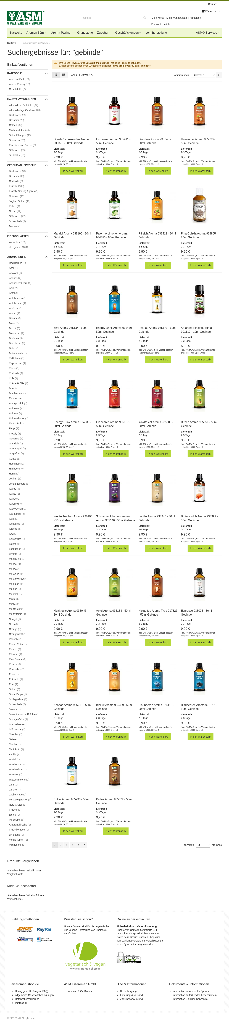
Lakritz (17, 543)
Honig (17, 473)
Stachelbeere (21, 724)
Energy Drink (21, 403)
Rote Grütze (20, 804)
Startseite (12, 43)
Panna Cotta (21, 644)
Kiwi (16, 533)
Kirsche (18, 528)
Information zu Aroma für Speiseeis (192, 991)
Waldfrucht (20, 764)
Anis (16, 287)
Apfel (16, 292)
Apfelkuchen (20, 298)
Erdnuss (18, 413)
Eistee (17, 814)
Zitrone (18, 789)
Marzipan (19, 583)
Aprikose (18, 308)
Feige (17, 428)
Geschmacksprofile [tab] (21, 165)
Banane (18, 318)
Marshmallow (21, 578)
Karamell (19, 503)
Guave (17, 458)
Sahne (17, 689)
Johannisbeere (22, 483)
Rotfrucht (19, 679)
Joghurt (18, 478)
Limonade (19, 834)
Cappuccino (20, 363)
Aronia (17, 313)
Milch (17, 598)
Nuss (16, 624)
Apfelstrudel (20, 303)
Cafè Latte (19, 358)
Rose (17, 674)
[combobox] (115, 17)
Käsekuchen (20, 508)
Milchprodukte (22, 130)
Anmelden (195, 17)
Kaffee (17, 206)
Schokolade (20, 221)
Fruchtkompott (22, 829)
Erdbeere (19, 408)
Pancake (18, 638)
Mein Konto (157, 17)
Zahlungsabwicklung (131, 999)
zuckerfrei (20, 242)
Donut (17, 388)
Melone (18, 588)
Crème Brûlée (21, 383)
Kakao (17, 493)
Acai (16, 267)
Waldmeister (21, 769)
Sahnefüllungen (23, 135)
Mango (17, 568)
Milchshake (20, 844)
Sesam (18, 709)
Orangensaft (20, 634)
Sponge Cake (21, 719)
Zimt (16, 784)
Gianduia (19, 443)
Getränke (19, 196)
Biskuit (17, 328)
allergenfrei (21, 247)
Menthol (18, 593)
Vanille (18, 754)
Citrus (17, 368)
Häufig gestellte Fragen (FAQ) (31, 991)
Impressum (21, 1002)
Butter (17, 348)
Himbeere (19, 468)
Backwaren (20, 115)
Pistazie (18, 664)
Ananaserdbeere (23, 282)
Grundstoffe (20, 89)
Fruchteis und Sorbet (25, 145)
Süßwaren (20, 150)
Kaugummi (20, 513)
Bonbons (19, 338)
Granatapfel (20, 448)
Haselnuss (19, 463)
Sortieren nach (181, 75)
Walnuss (18, 774)
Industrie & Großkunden (81, 991)
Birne (17, 323)
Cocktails (19, 181)
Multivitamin (20, 613)
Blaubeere (19, 333)
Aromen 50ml (22, 79)
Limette (18, 553)
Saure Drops (21, 694)
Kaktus (17, 498)
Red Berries (20, 262)
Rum (16, 684)
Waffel (17, 759)
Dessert (18, 226)
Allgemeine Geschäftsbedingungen (34, 995)
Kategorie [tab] (14, 73)
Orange (18, 629)
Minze (17, 603)
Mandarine (19, 558)
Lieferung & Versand (131, 995)
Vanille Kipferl (21, 839)
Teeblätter (20, 155)
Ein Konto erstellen (161, 24)
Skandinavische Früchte (27, 714)
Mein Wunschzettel (176, 17)
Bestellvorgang (128, 991)
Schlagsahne (21, 699)
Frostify (18, 433)
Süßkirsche (20, 729)
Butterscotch (21, 353)
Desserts (19, 120)
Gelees (18, 124)
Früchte (19, 186)
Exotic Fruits (20, 423)
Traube (18, 744)
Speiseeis (20, 140)
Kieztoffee (19, 523)
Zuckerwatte (20, 794)
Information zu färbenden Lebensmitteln (195, 995)
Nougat (18, 619)
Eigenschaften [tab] (18, 236)
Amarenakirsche (23, 824)
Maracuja (19, 573)
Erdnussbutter (21, 418)
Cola (16, 378)
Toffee (17, 739)
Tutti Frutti (19, 749)
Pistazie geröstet (23, 799)
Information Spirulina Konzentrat (190, 999)
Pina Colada (20, 659)
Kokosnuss (20, 538)
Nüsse (18, 211)
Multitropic (19, 819)
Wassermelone (22, 779)
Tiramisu (18, 734)
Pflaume (18, 654)
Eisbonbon (19, 398)
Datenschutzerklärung (27, 999)
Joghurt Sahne (22, 201)
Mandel (18, 563)
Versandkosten (81, 161)
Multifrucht (19, 608)
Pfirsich (18, 649)
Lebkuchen (20, 548)
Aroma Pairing (22, 84)
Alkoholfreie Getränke (26, 105)
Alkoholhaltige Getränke (28, 110)
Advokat (18, 273)
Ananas (18, 278)
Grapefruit (19, 453)
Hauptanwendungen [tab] (21, 99)
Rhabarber (19, 669)
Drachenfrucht (21, 393)
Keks (16, 518)
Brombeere (20, 343)
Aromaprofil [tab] (16, 256)
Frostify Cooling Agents (26, 191)
